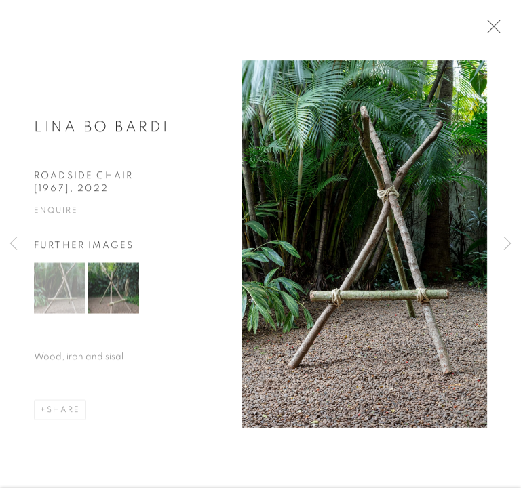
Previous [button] (13, 244)
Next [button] (507, 244)
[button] (59, 291)
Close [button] (491, 30)
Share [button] (63, 413)
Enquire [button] (55, 214)
